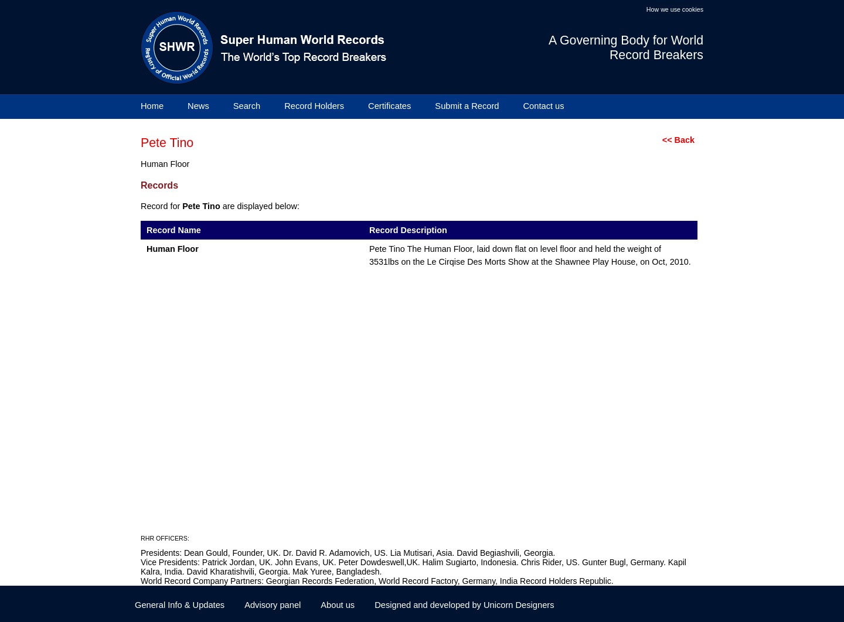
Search (246, 106)
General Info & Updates (179, 605)
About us (338, 605)
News (198, 106)
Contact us (543, 106)
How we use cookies (674, 9)
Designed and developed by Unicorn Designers (464, 605)
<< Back (678, 140)
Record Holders (314, 106)
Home (152, 106)
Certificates (389, 106)
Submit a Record (467, 106)
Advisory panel (272, 605)
